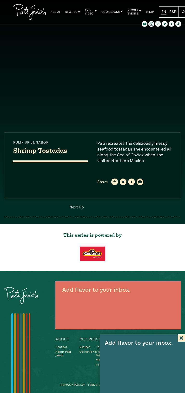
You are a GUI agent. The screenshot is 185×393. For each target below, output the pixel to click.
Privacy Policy (72, 384)
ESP (172, 12)
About (55, 12)
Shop (150, 12)
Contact (61, 347)
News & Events (132, 12)
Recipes (71, 12)
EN (163, 12)
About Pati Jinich (63, 353)
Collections (87, 351)
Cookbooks (110, 12)
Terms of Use (98, 384)
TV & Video (89, 12)
